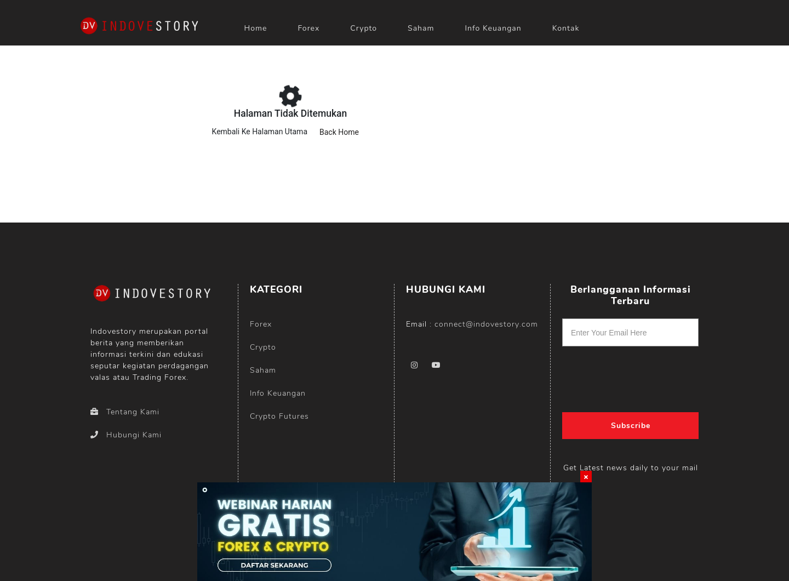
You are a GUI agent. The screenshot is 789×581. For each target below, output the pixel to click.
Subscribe (630, 425)
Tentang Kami (124, 412)
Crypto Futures (279, 416)
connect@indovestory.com (486, 324)
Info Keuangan (493, 28)
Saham (421, 28)
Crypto (263, 347)
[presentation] (630, 375)
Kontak (566, 28)
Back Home (339, 132)
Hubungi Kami (126, 435)
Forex (261, 324)
